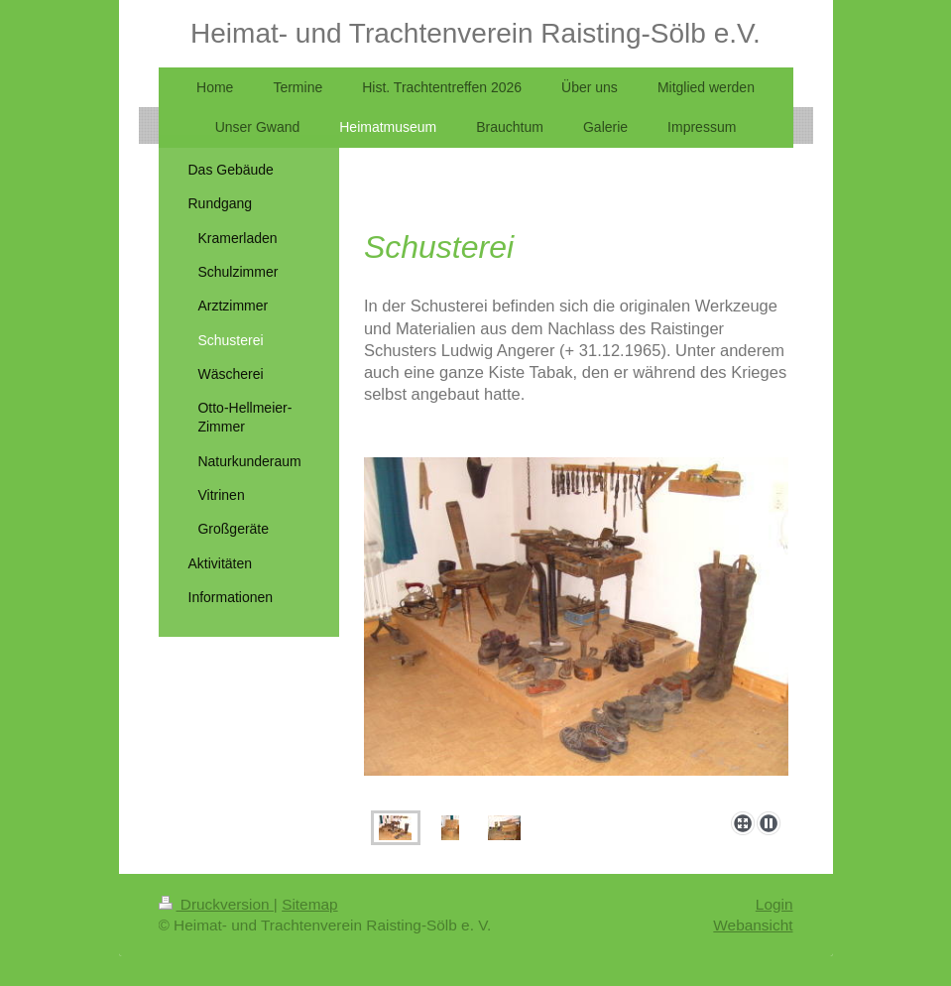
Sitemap (309, 904)
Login (774, 904)
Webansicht (752, 925)
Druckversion (216, 904)
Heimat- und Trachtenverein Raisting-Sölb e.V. (475, 33)
